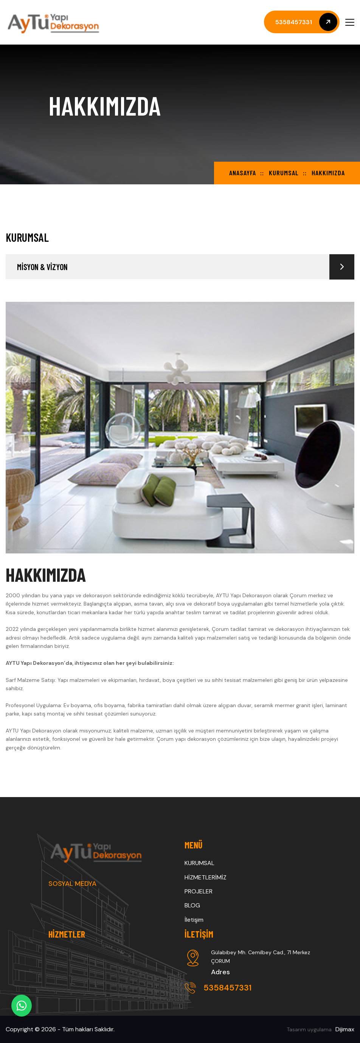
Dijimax (344, 1029)
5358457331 (218, 987)
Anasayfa (242, 172)
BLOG (192, 905)
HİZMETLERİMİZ (206, 877)
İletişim (194, 920)
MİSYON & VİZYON (185, 266)
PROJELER (199, 891)
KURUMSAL (284, 172)
